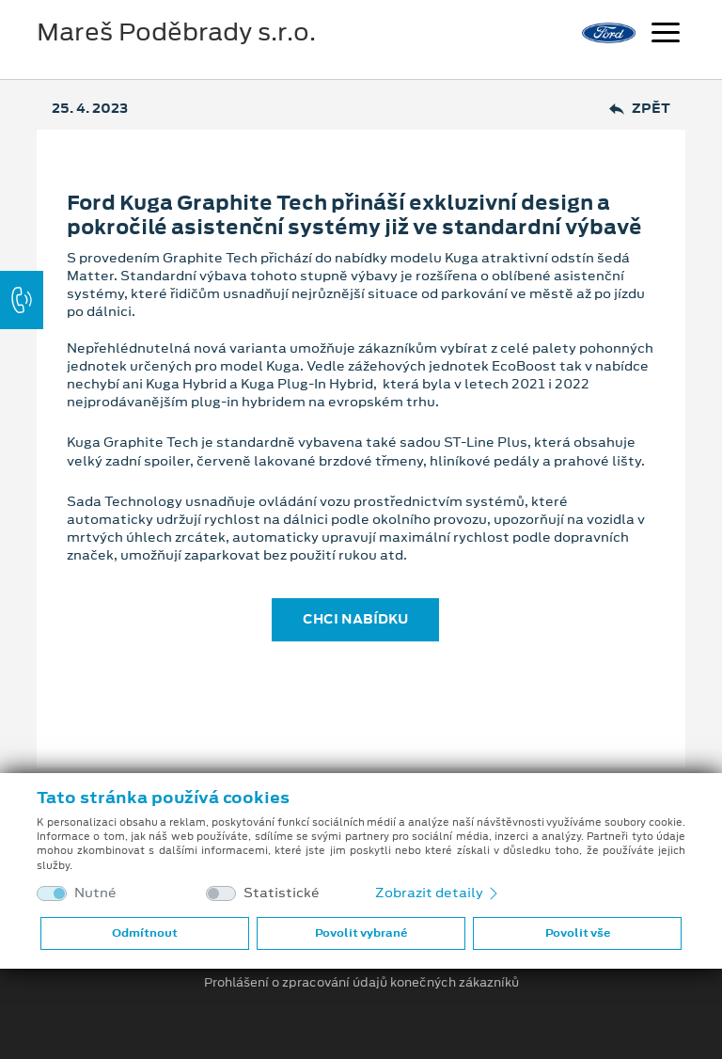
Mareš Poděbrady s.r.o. (176, 32)
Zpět (639, 109)
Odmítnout (145, 932)
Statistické (281, 893)
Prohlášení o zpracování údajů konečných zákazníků (361, 982)
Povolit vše (577, 932)
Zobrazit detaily (438, 892)
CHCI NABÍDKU (355, 618)
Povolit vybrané (361, 932)
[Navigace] (665, 35)
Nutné (95, 893)
